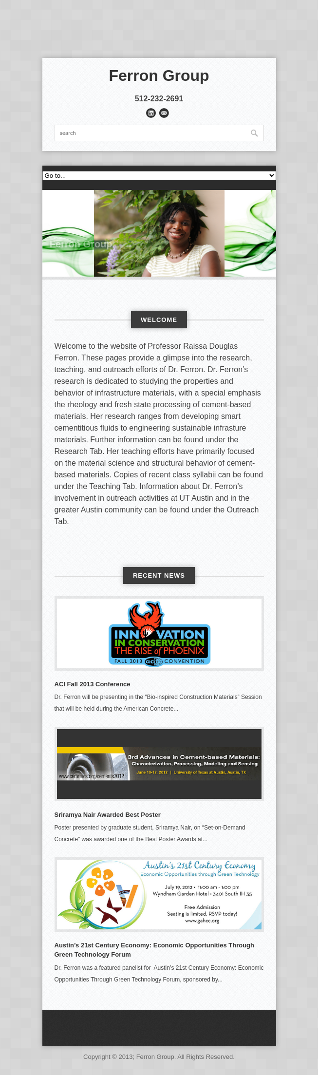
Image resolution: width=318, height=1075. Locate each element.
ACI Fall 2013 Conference (93, 684)
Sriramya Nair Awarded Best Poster (108, 814)
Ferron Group (159, 75)
